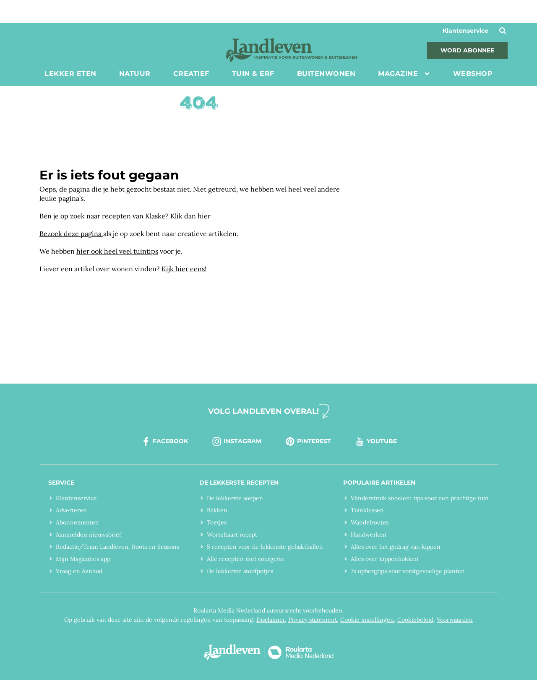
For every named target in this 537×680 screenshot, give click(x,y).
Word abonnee (467, 50)
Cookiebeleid (415, 619)
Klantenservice (465, 31)
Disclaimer (270, 619)
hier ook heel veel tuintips (117, 251)
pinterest (308, 441)
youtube (376, 441)
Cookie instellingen (367, 619)
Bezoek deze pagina (71, 233)
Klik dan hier (190, 216)
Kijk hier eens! (184, 269)
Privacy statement (312, 619)
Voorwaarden (455, 619)
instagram (236, 441)
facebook (164, 441)
